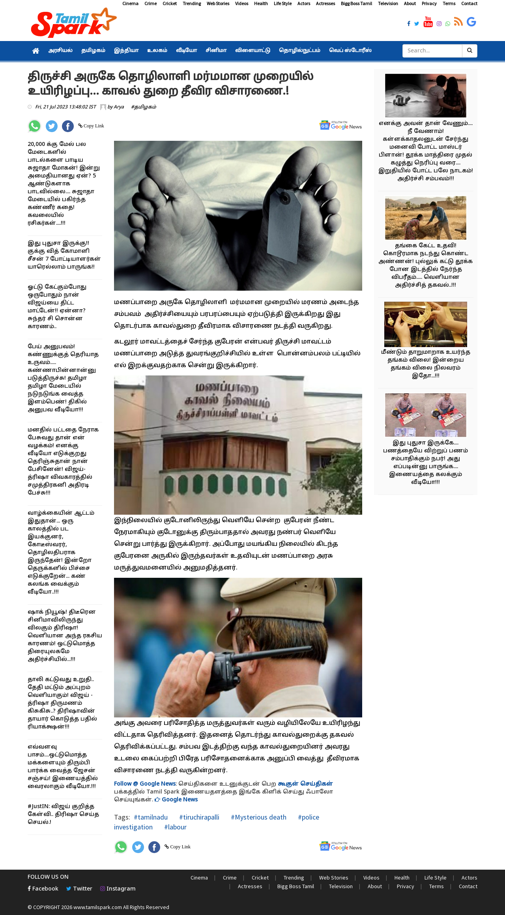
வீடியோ (186, 51)
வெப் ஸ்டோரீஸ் (350, 51)
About (410, 3)
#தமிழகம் (143, 107)
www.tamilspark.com (97, 907)
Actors (303, 3)
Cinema (130, 3)
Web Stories (218, 3)
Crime (150, 3)
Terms (449, 3)
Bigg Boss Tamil (356, 3)
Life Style (283, 3)
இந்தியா (126, 51)
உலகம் (157, 51)
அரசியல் (60, 51)
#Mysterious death (257, 817)
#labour (175, 826)
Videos (241, 3)
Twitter (79, 889)
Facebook (43, 889)
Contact (469, 3)
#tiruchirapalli (198, 817)
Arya (119, 107)
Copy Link (93, 125)
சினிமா (216, 51)
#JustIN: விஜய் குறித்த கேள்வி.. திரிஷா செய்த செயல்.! (63, 814)
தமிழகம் (93, 51)
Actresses (325, 3)
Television (388, 3)
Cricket (170, 3)
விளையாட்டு (252, 51)
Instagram (118, 889)
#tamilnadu (151, 817)
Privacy (429, 3)
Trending (192, 3)
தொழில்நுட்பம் (299, 51)
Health (261, 3)
